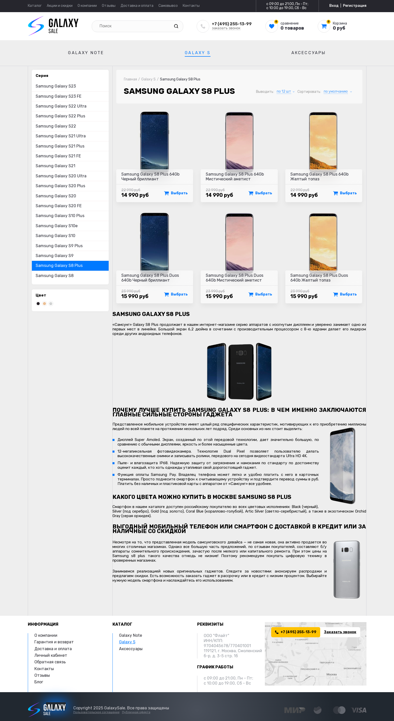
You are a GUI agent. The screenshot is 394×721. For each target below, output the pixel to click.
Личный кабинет (50, 655)
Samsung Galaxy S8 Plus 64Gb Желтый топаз (319, 176)
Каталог (35, 6)
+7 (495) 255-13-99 (232, 24)
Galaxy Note (86, 52)
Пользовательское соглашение (96, 712)
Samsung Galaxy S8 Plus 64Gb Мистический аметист (235, 176)
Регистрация (354, 6)
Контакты (191, 6)
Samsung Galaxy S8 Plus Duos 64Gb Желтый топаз (319, 278)
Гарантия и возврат (54, 642)
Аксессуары (308, 52)
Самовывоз (168, 6)
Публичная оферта (136, 712)
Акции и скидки (60, 6)
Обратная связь (50, 662)
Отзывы (108, 6)
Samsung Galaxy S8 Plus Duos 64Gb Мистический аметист (234, 278)
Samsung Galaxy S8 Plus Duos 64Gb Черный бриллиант (150, 278)
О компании (87, 6)
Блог (38, 682)
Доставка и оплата (137, 6)
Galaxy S (198, 52)
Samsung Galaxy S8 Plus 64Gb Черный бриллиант (150, 176)
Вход (334, 6)
